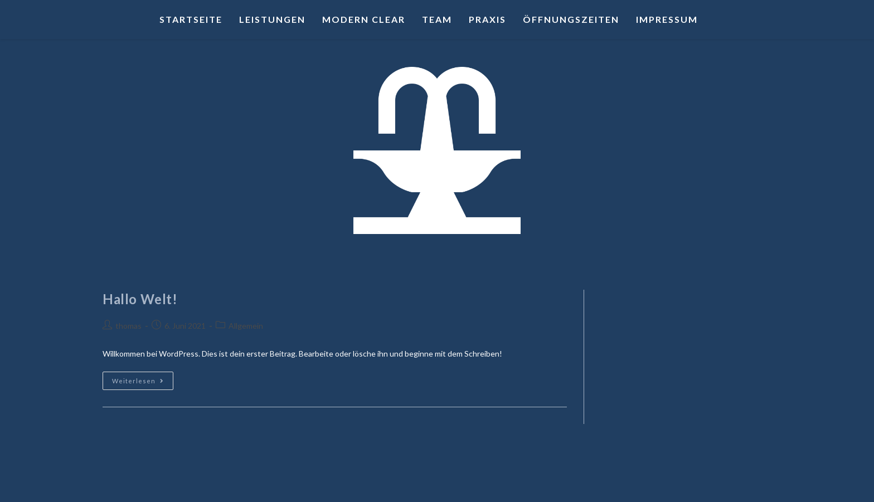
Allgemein (246, 325)
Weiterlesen (142, 378)
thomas (128, 325)
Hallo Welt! (140, 299)
